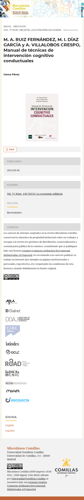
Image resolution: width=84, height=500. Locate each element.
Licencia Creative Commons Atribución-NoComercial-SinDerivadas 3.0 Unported (27, 486)
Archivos (19, 26)
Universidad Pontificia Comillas (28, 478)
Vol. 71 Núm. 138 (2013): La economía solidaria (32, 29)
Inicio (7, 26)
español (9, 430)
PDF (11, 149)
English (9, 425)
